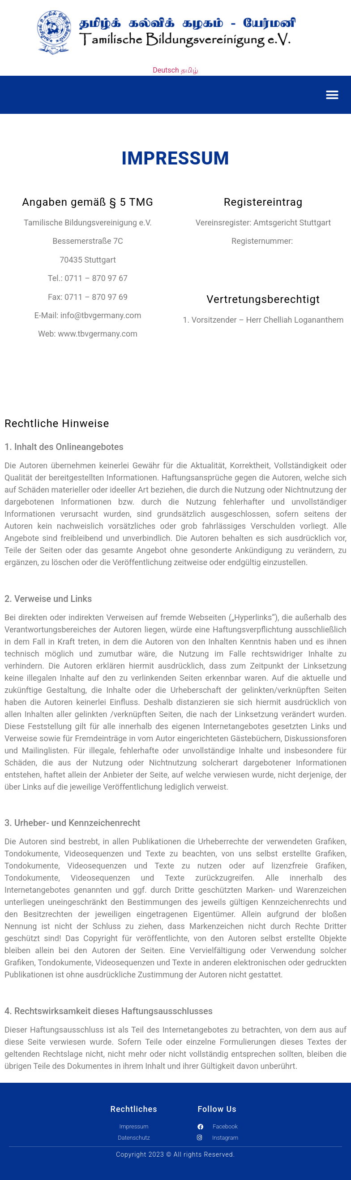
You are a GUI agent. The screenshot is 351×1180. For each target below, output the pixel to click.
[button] (332, 95)
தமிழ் (189, 70)
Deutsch (166, 70)
